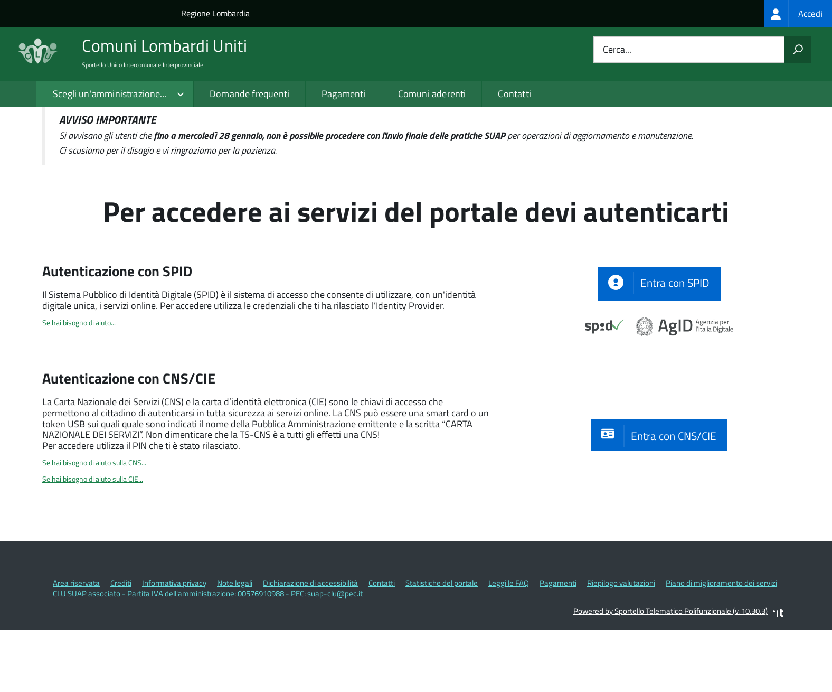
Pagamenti (344, 94)
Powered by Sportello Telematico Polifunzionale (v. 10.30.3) (670, 670)
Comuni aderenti (432, 94)
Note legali (234, 642)
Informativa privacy (174, 642)
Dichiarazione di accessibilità (310, 642)
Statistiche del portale (441, 642)
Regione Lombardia (215, 13)
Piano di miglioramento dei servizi (721, 642)
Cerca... (617, 49)
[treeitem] (798, 13)
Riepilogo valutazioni (621, 642)
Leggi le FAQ (508, 642)
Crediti (120, 642)
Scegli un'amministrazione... (110, 94)
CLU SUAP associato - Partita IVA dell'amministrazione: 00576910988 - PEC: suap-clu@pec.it (208, 653)
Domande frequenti (249, 94)
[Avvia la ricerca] (797, 49)
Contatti (514, 94)
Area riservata (76, 642)
